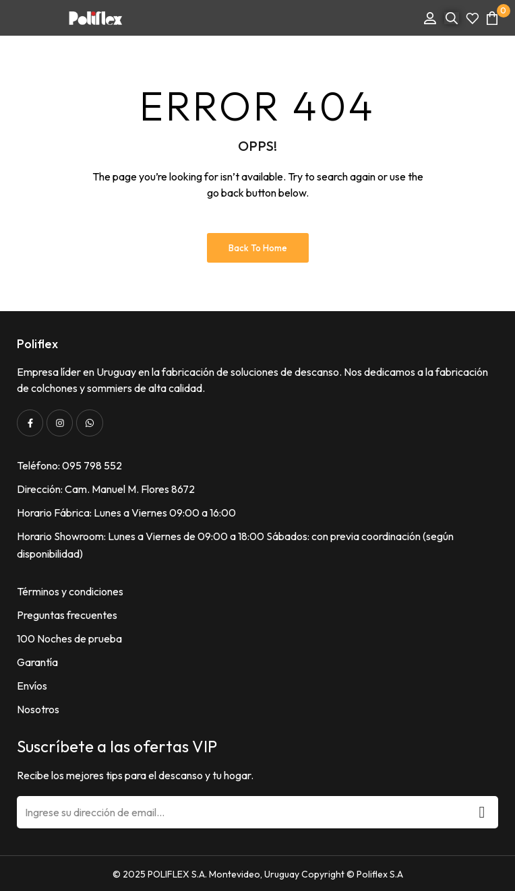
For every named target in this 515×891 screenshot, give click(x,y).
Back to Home (258, 247)
